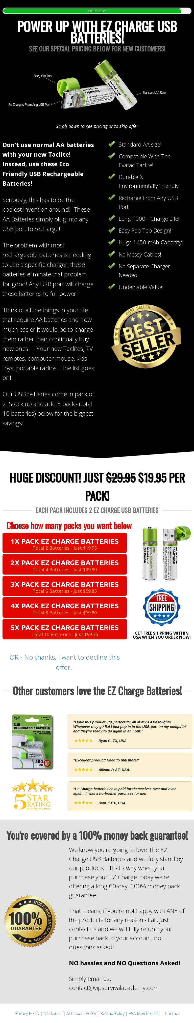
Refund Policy (112, 1013)
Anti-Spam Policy (81, 1013)
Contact (172, 1013)
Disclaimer (52, 1013)
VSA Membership (144, 1013)
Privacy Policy (27, 1013)
